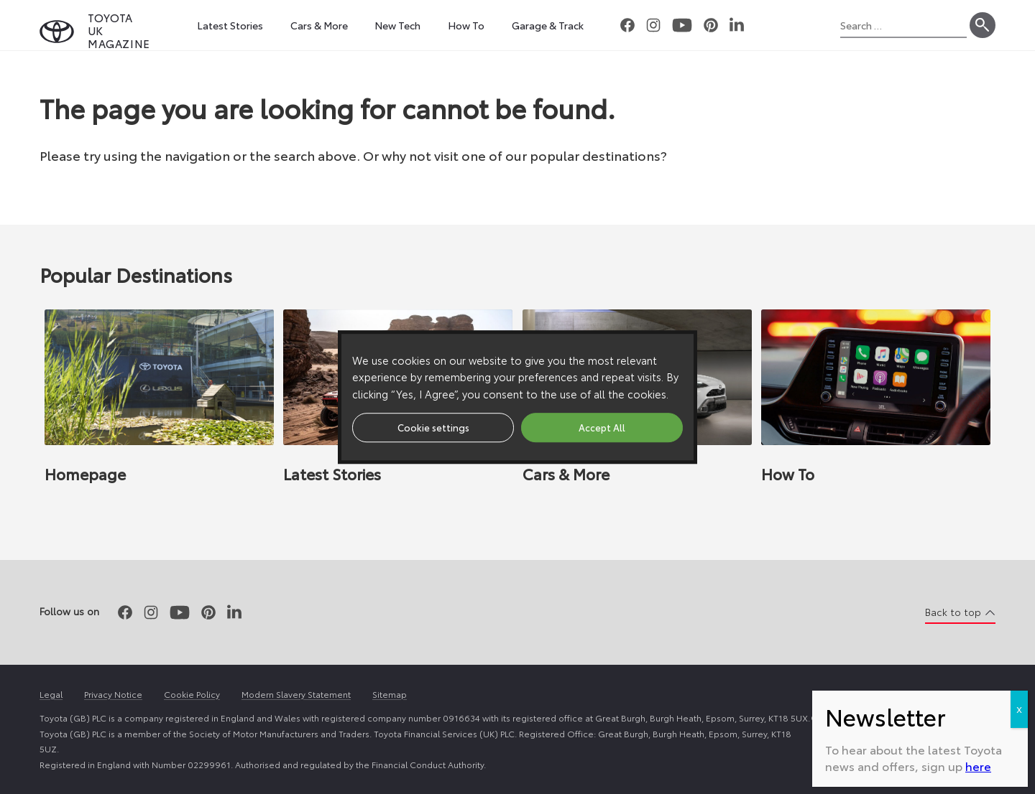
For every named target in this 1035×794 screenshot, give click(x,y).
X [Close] (1019, 709)
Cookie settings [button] (433, 427)
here (978, 765)
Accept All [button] (602, 427)
